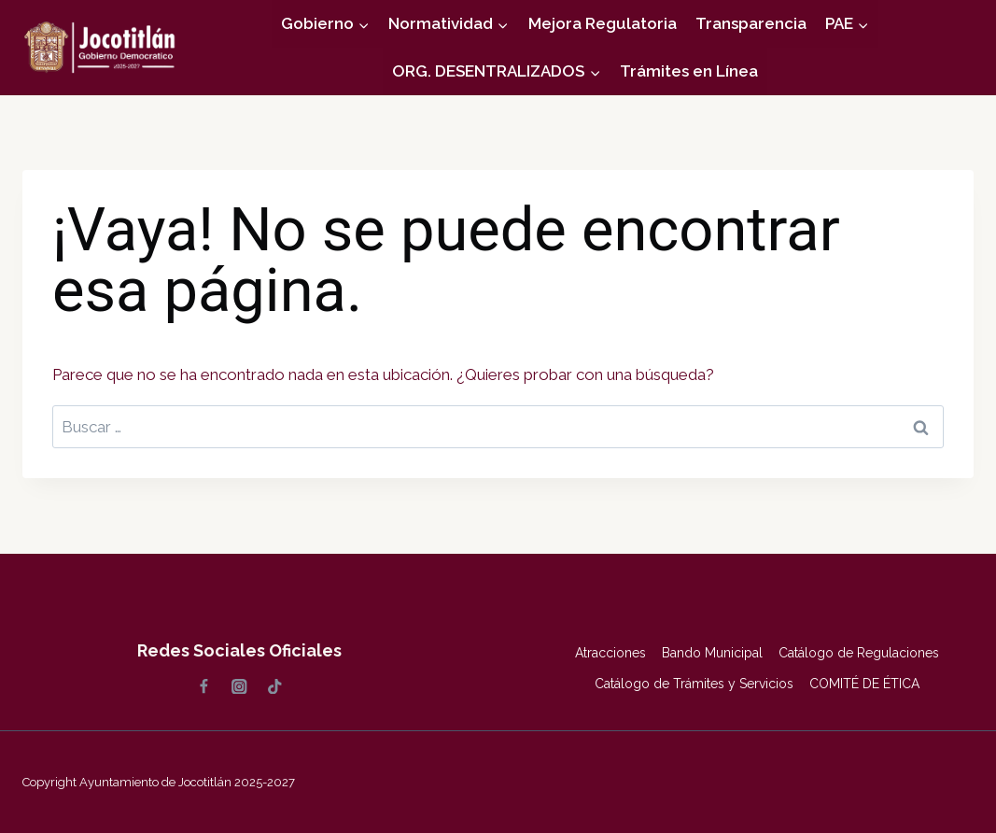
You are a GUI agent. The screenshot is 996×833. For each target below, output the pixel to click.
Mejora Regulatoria (602, 23)
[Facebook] (204, 686)
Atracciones (610, 652)
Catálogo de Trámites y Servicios (694, 683)
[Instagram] (239, 686)
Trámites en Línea (689, 71)
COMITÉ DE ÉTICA (864, 683)
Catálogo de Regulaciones (859, 652)
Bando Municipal (712, 652)
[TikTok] (275, 686)
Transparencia (751, 23)
